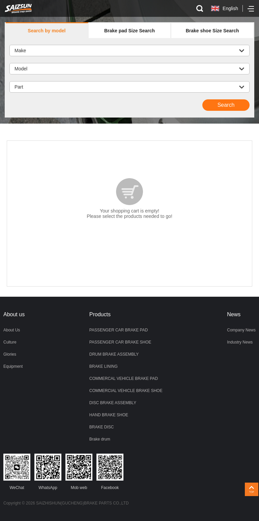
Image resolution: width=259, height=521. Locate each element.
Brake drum (99, 439)
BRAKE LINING (103, 366)
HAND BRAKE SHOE (108, 415)
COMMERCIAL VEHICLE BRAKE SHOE (126, 390)
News (233, 314)
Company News (241, 330)
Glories (9, 354)
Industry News (240, 342)
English (230, 8)
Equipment (13, 366)
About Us (11, 330)
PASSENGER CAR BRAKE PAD (118, 330)
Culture (10, 342)
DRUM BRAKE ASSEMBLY (114, 354)
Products (100, 314)
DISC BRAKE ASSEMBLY (112, 402)
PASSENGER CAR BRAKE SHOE (120, 342)
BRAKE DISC (101, 427)
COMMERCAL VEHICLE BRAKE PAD (123, 378)
